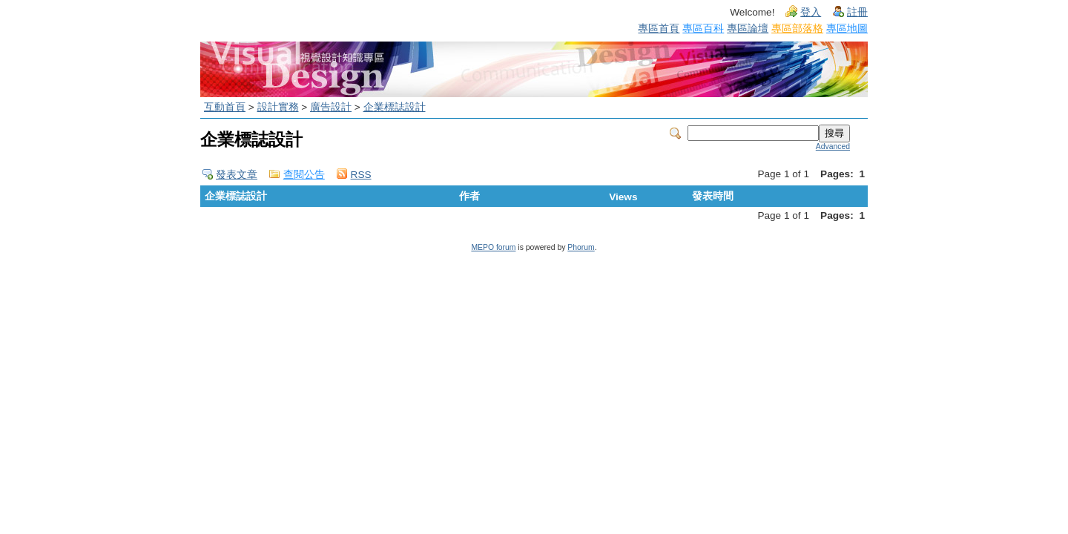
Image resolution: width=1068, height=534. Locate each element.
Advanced (833, 146)
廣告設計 (331, 107)
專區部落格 (797, 28)
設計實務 (278, 107)
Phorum (580, 247)
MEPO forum (493, 247)
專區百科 (703, 28)
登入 (810, 12)
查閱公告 (304, 174)
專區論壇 (747, 28)
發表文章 (236, 174)
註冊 (857, 12)
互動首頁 (224, 107)
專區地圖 (847, 28)
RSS (361, 174)
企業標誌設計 (394, 107)
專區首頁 (658, 28)
